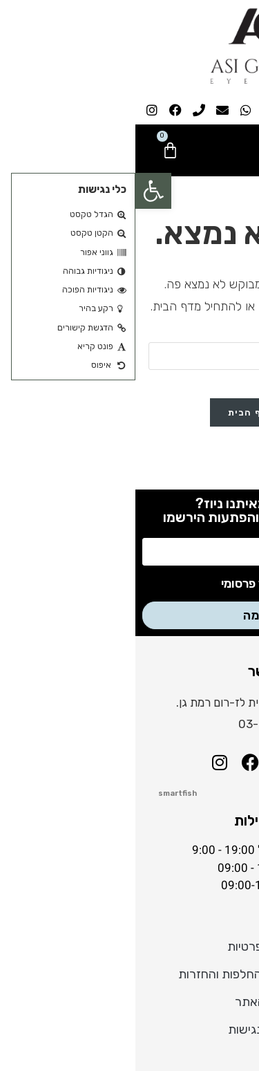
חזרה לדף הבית (130, 412)
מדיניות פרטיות (129, 946)
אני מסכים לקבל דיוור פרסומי (158, 583)
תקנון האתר (129, 1001)
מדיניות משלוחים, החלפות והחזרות (129, 974)
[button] (18, 191)
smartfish (42, 793)
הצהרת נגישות (129, 1029)
